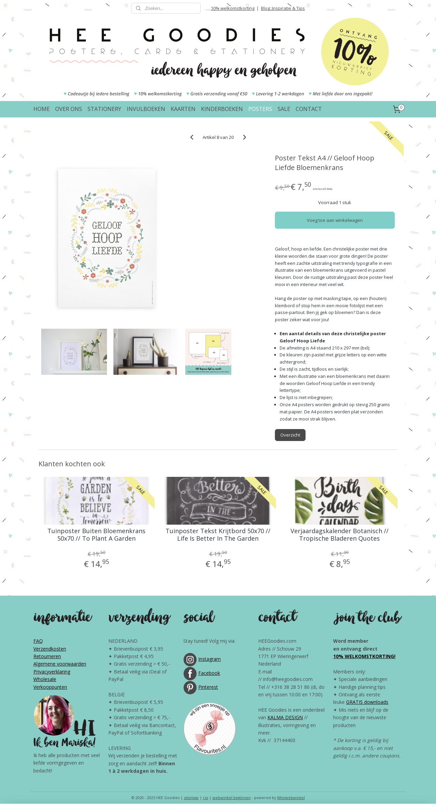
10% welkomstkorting (232, 8)
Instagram (209, 659)
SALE (284, 109)
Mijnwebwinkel (291, 797)
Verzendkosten (49, 648)
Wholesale (44, 679)
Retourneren (47, 656)
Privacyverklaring (51, 671)
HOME (41, 109)
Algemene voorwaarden (59, 663)
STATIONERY (104, 109)
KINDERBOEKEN (222, 109)
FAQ (38, 641)
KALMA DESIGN (285, 717)
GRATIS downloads (367, 702)
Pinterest (208, 687)
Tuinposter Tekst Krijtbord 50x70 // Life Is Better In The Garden (218, 534)
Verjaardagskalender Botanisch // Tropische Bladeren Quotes (340, 534)
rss (205, 797)
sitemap (191, 797)
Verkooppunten (50, 687)
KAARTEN (183, 109)
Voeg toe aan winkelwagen (335, 220)
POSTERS (260, 109)
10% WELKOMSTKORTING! (364, 656)
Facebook (209, 673)
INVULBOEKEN (146, 109)
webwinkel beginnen (232, 797)
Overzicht (290, 435)
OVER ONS (68, 109)
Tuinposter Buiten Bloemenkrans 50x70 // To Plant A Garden (96, 534)
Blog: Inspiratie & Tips (283, 8)
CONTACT (309, 109)
